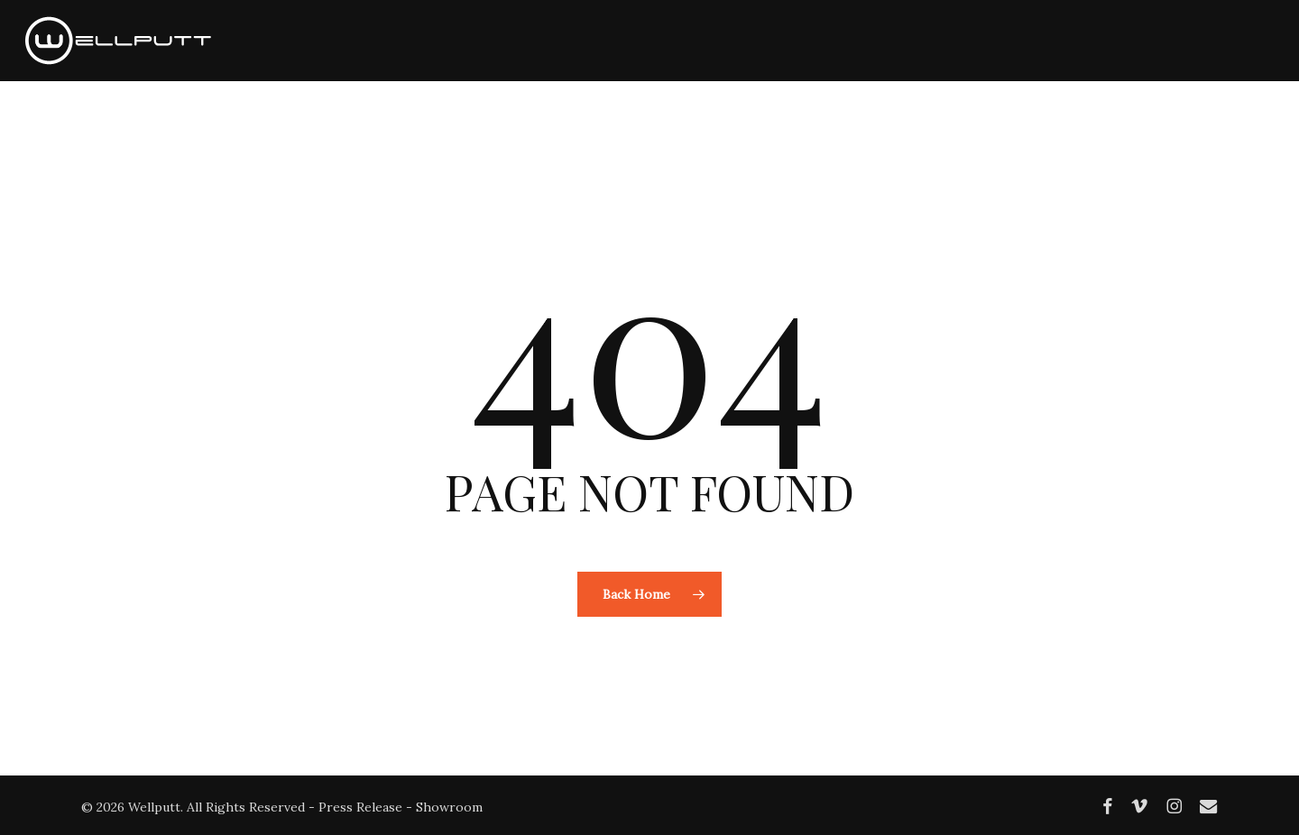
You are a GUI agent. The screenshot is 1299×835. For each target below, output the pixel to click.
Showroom (449, 807)
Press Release (360, 807)
